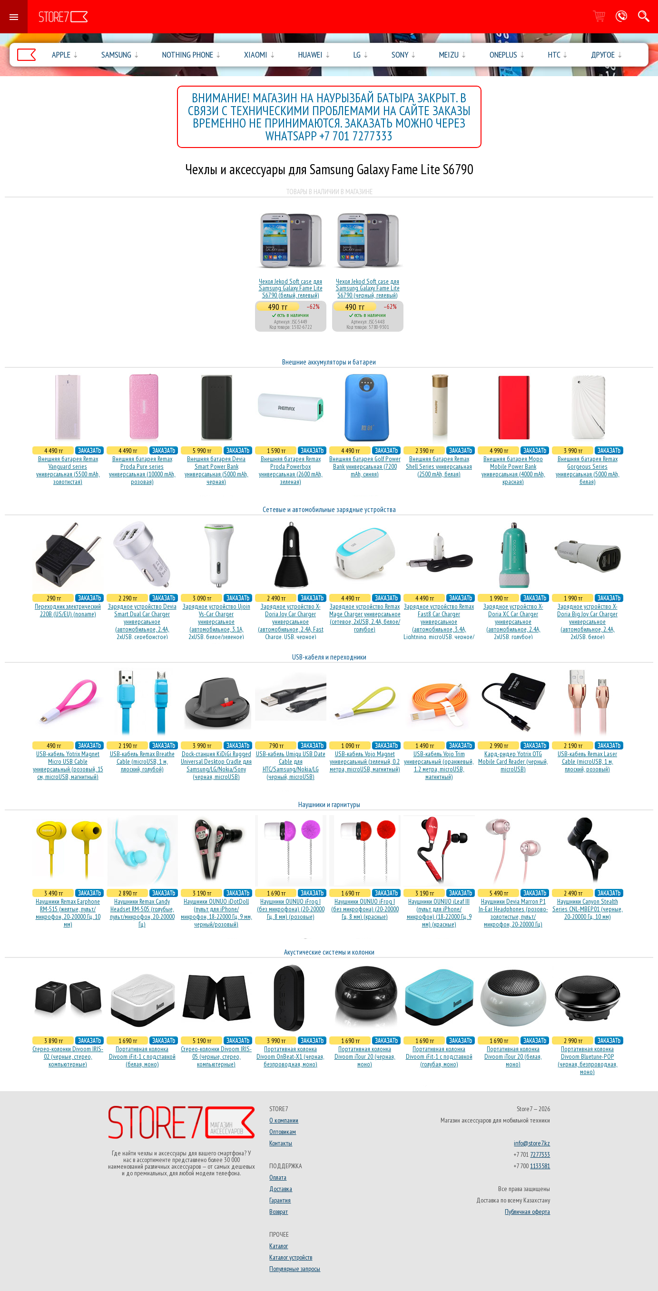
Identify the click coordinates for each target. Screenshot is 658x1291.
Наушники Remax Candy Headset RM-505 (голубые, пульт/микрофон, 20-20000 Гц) (142, 912)
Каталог (278, 1246)
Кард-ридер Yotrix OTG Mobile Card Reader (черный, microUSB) (513, 761)
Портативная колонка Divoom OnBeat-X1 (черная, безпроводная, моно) (290, 1056)
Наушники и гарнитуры (329, 804)
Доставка (280, 1188)
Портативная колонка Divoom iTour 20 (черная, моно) (364, 1056)
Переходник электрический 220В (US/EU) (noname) (68, 610)
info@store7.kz (532, 1143)
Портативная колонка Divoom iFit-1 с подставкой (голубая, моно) (439, 1056)
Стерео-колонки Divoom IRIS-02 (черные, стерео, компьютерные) (67, 1056)
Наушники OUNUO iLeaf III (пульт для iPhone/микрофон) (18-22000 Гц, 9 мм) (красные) (439, 912)
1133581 (540, 1166)
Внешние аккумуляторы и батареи (329, 361)
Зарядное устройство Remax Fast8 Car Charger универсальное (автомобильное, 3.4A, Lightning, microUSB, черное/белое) (438, 625)
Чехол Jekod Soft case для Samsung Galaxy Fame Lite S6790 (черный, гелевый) (368, 288)
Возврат (278, 1211)
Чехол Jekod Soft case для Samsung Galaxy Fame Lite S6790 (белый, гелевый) (291, 288)
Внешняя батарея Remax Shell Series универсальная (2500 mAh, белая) (439, 466)
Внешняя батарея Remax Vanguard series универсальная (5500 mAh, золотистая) (68, 470)
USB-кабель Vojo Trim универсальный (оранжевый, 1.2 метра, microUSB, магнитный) (439, 765)
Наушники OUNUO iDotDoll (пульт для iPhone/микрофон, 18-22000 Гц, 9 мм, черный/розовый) (216, 912)
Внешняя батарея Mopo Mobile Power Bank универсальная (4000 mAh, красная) (513, 470)
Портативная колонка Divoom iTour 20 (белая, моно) (513, 1056)
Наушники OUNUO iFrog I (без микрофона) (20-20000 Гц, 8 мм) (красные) (365, 909)
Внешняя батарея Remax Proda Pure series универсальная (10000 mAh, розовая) (142, 470)
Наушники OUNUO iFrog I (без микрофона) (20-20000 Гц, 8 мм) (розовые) (290, 909)
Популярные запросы (294, 1268)
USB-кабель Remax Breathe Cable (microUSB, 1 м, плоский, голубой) (142, 761)
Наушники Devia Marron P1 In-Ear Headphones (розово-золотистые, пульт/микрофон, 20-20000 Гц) (513, 912)
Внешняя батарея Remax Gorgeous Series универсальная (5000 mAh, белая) (587, 470)
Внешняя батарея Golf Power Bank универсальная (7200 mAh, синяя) (365, 466)
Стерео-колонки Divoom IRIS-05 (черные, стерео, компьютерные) (216, 1056)
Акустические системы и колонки (329, 951)
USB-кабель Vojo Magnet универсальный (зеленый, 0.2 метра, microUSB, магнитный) (365, 761)
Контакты (280, 1143)
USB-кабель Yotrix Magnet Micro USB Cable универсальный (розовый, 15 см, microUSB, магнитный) (68, 765)
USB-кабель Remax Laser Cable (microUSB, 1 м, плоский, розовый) (587, 761)
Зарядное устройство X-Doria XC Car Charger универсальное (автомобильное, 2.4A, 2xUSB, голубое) (513, 621)
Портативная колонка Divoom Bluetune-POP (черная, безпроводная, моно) (588, 1060)
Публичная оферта (527, 1211)
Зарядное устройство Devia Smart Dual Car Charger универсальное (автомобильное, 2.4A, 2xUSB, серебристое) (142, 621)
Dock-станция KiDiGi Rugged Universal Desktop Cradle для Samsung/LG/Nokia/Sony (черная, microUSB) (216, 765)
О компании (283, 1120)
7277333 (540, 1154)
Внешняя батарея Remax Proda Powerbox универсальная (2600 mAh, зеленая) (291, 470)
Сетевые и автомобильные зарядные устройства (329, 509)
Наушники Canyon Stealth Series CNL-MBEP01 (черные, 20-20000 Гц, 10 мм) (587, 909)
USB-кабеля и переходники (329, 656)
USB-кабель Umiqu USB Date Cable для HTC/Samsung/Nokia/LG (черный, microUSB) (290, 765)
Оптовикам (282, 1131)
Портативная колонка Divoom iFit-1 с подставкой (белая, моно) (142, 1056)
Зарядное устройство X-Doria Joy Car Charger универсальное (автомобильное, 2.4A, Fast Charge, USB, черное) (291, 621)
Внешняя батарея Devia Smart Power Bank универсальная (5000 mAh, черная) (216, 470)
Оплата (277, 1177)
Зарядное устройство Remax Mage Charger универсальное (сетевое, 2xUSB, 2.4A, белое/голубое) (365, 617)
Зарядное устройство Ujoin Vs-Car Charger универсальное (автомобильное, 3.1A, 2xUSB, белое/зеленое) (216, 621)
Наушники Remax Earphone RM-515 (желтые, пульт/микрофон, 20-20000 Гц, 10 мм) (68, 912)
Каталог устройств (290, 1257)
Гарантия (280, 1200)
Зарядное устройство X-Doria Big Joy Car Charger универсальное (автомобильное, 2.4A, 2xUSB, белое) (587, 621)
